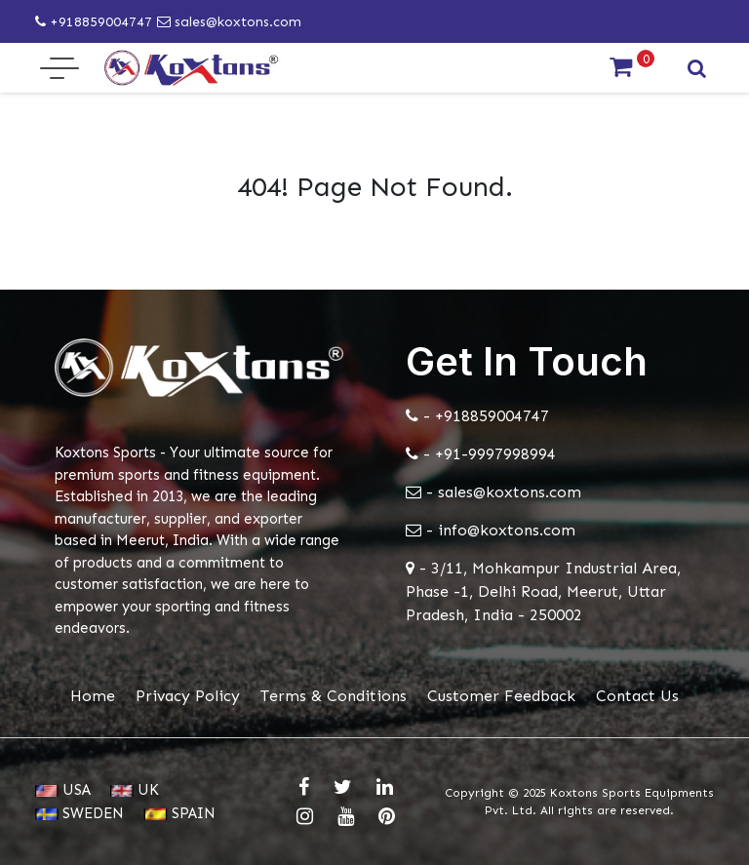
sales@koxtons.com (229, 22)
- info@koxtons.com (490, 530)
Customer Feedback (501, 696)
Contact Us (637, 696)
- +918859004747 (477, 416)
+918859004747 (93, 22)
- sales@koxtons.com (493, 492)
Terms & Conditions (333, 696)
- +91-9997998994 (481, 454)
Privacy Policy (188, 696)
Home (92, 696)
